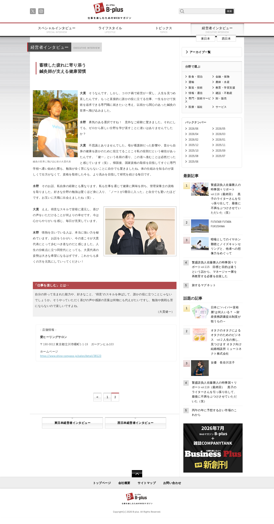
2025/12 (193, 145)
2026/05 (220, 128)
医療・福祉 (195, 107)
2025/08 (193, 156)
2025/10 (193, 150)
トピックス (164, 30)
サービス (221, 107)
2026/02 (193, 139)
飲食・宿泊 (195, 76)
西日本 (226, 38)
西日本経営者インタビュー (135, 423)
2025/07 (220, 156)
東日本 (205, 38)
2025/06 (193, 161)
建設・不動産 (224, 93)
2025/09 (220, 150)
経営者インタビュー (217, 30)
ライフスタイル (110, 30)
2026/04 (193, 134)
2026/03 (220, 134)
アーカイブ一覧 (200, 52)
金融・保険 (223, 76)
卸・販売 (221, 98)
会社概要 (124, 483)
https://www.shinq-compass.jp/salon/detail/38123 (70, 356)
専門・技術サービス (198, 100)
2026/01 (220, 139)
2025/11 (220, 145)
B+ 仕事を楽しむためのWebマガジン (109, 11)
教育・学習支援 (225, 87)
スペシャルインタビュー (57, 30)
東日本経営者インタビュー (72, 423)
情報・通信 (195, 93)
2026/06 (193, 128)
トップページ (102, 483)
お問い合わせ (172, 483)
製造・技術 (195, 87)
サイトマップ (147, 483)
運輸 (191, 82)
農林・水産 (223, 82)
